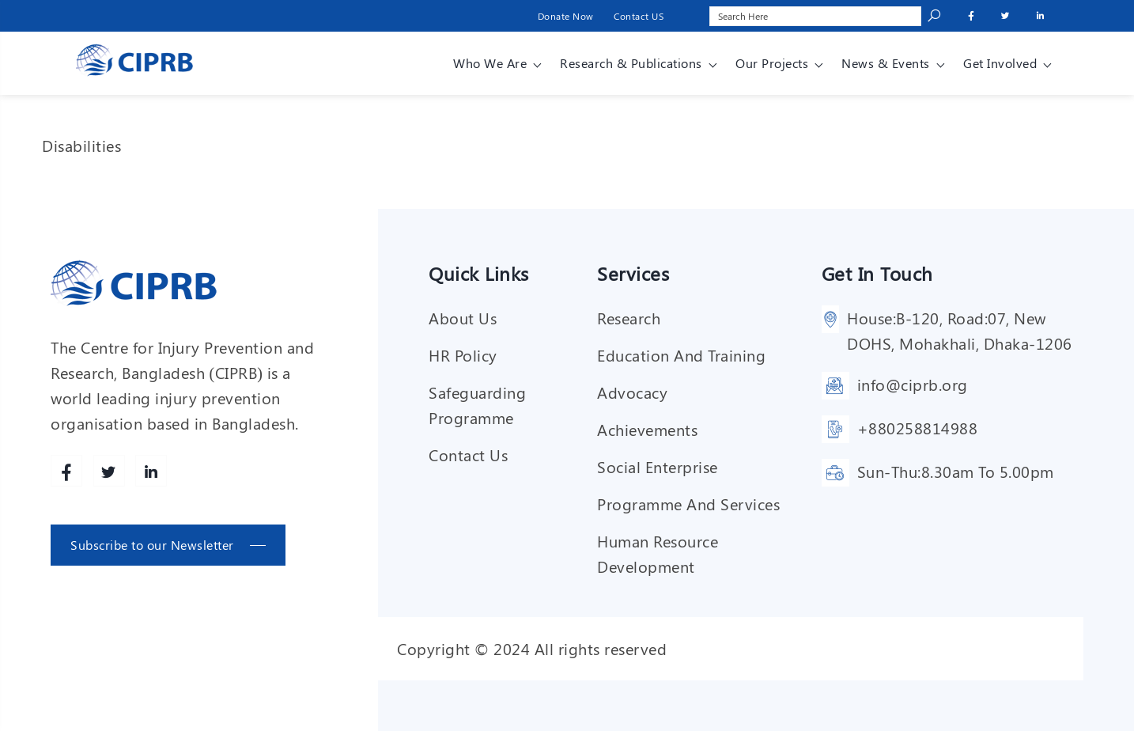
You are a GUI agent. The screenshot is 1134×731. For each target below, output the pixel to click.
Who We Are (490, 63)
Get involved (1000, 63)
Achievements (647, 429)
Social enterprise (657, 466)
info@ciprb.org (912, 384)
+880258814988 (917, 427)
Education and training (681, 355)
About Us (463, 317)
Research (628, 317)
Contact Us (468, 454)
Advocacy (632, 392)
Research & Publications (631, 63)
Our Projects (771, 63)
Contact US (638, 15)
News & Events (885, 63)
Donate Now (566, 15)
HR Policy (463, 355)
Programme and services (688, 503)
